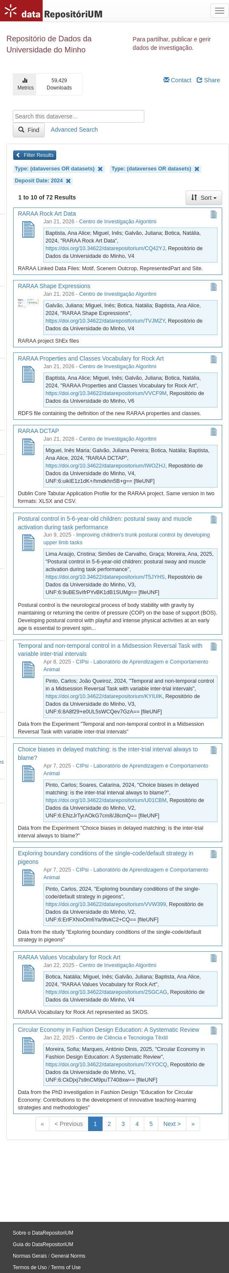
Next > (172, 1123)
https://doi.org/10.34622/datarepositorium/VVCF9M (106, 393)
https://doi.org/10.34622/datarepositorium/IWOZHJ (105, 466)
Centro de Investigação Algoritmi (117, 222)
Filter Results (35, 155)
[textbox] (78, 116)
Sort (204, 197)
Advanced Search (74, 129)
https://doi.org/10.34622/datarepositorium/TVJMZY (105, 321)
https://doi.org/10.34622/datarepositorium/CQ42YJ (105, 248)
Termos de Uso (30, 1267)
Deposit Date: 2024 (43, 181)
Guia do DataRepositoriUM (43, 1244)
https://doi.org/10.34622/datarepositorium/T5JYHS (105, 577)
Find (28, 130)
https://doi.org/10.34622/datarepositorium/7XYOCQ (106, 1065)
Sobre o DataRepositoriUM (43, 1233)
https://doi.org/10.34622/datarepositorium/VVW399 (106, 904)
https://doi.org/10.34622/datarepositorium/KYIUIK (104, 696)
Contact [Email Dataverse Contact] (177, 80)
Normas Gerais (30, 1256)
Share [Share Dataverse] (208, 80)
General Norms (68, 1256)
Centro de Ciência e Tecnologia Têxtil (123, 1038)
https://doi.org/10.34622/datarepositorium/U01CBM (106, 800)
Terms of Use (66, 1267)
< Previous (68, 1123)
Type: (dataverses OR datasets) (59, 169)
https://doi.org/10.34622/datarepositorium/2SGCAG (106, 992)
